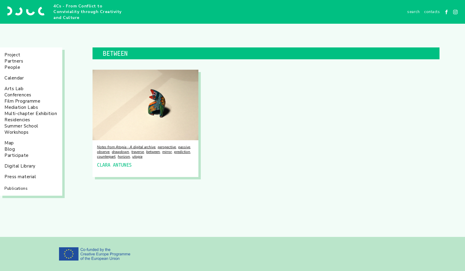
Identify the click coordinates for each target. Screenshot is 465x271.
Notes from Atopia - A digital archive (126, 147)
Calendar (14, 78)
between (153, 151)
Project (12, 55)
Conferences (17, 95)
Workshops (16, 132)
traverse (137, 151)
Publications (16, 188)
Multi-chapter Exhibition (30, 114)
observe (103, 151)
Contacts (432, 12)
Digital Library (20, 166)
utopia (137, 156)
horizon (124, 156)
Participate (16, 155)
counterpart (106, 156)
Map (9, 143)
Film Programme (22, 101)
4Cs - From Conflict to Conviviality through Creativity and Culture (87, 11)
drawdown (120, 151)
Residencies (17, 120)
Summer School (21, 126)
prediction (182, 151)
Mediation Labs (21, 107)
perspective (167, 147)
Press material (20, 177)
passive (184, 147)
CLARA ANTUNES (114, 165)
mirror (167, 151)
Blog (9, 149)
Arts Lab (13, 89)
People (12, 67)
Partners (13, 61)
